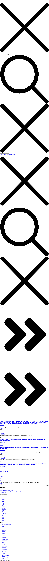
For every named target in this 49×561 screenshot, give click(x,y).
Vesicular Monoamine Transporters (6, 557)
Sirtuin (3, 552)
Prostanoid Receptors (4, 546)
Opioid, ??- (3, 542)
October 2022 (3, 514)
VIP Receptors (3, 558)
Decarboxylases (4, 530)
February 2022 (3, 520)
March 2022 (3, 519)
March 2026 (3, 500)
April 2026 (3, 499)
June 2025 (3, 503)
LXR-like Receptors (4, 537)
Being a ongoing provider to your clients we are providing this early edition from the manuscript (19, 455)
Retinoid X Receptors (4, 549)
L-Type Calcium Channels (5, 536)
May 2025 (3, 504)
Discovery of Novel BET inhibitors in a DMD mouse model (7, 154)
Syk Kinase (3, 553)
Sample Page (3, 206)
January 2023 (3, 512)
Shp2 (2, 550)
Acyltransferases (4, 525)
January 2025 (3, 506)
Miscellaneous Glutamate (5, 538)
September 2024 (4, 509)
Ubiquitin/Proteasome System (5, 555)
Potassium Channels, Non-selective (6, 545)
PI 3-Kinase (3, 544)
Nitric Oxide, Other (4, 540)
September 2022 (4, 515)
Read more (1, 428)
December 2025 (4, 502)
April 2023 (3, 510)
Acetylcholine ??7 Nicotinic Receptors (6, 524)
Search (1, 484)
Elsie (5, 560)
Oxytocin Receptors (4, 543)
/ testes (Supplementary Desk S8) (4, 492)
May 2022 (3, 518)
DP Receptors (3, 531)
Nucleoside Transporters (5, 541)
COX (2, 528)
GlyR (2, 532)
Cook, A (1, 478)
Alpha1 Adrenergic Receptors (5, 526)
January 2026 (3, 501)
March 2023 (3, 511)
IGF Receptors (3, 535)
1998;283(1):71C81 (4, 471)
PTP (2, 548)
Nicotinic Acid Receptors (5, 539)
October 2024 (3, 508)
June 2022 (3, 517)
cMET (1, 429)
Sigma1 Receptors (4, 551)
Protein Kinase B (4, 547)
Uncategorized (3, 556)
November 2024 (4, 507)
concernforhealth (3, 434)
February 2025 (3, 505)
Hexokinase (3, 534)
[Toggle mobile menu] (0, 305)
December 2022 (4, 513)
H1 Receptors (3, 533)
